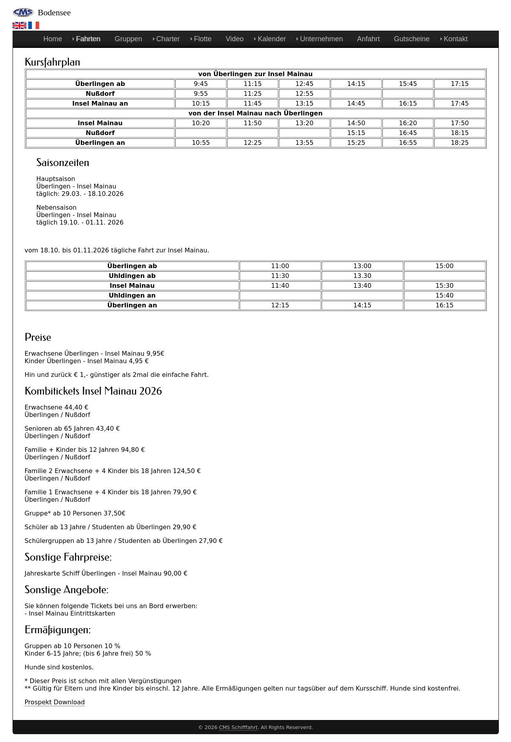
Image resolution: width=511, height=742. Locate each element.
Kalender (272, 39)
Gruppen (128, 39)
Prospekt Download (55, 702)
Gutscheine (411, 39)
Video (235, 39)
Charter (168, 39)
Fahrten (88, 39)
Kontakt (456, 39)
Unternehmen (321, 39)
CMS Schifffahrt (238, 727)
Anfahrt (368, 39)
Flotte (203, 39)
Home (52, 39)
